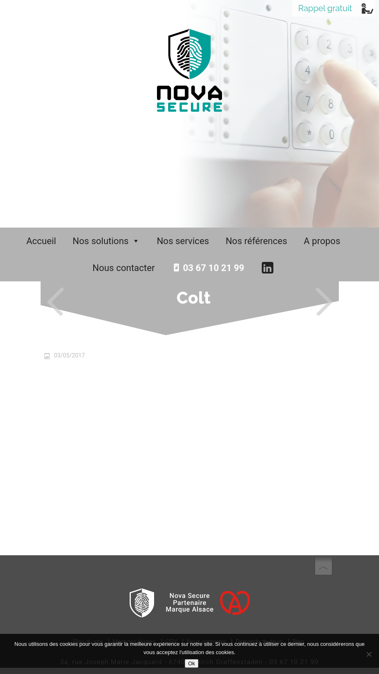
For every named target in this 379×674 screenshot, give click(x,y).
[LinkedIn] (270, 267)
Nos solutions (106, 241)
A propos (322, 241)
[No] (369, 654)
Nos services (183, 241)
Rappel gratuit (325, 8)
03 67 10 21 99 (213, 268)
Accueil (41, 241)
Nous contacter (123, 268)
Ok (191, 663)
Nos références (256, 241)
